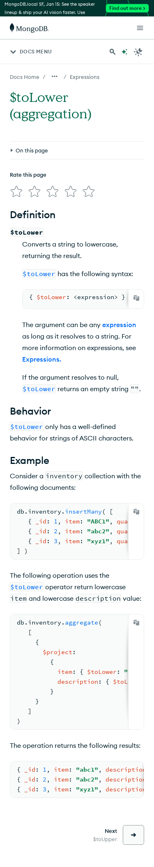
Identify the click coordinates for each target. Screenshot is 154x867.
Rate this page (28, 174)
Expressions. (41, 359)
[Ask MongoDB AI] (124, 52)
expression (119, 325)
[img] (16, 191)
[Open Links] (140, 27)
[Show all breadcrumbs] (54, 76)
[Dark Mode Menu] (138, 52)
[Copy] (136, 298)
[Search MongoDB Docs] (112, 52)
